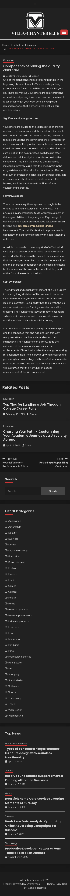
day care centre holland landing (35, 225)
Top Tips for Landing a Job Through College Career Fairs (32, 406)
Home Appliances (18, 609)
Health (12, 597)
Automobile (14, 526)
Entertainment (16, 562)
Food (11, 580)
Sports (12, 692)
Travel (11, 703)
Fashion (12, 568)
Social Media (15, 680)
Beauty (12, 532)
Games (12, 585)
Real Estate (15, 662)
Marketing (14, 639)
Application (14, 520)
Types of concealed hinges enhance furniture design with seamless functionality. (32, 753)
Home (11, 603)
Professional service (19, 656)
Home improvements (20, 615)
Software (13, 686)
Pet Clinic (13, 644)
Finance (12, 574)
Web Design (15, 709)
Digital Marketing (18, 550)
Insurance (13, 627)
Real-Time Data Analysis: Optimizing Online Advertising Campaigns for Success (33, 825)
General (12, 591)
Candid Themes (37, 887)
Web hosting (15, 715)
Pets (11, 650)
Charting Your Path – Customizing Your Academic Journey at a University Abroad (35, 435)
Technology (15, 698)
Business (13, 538)
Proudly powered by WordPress (21, 883)
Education (8, 60)
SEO (10, 668)
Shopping (13, 674)
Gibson (35, 75)
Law (10, 633)
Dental (12, 544)
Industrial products (18, 621)
